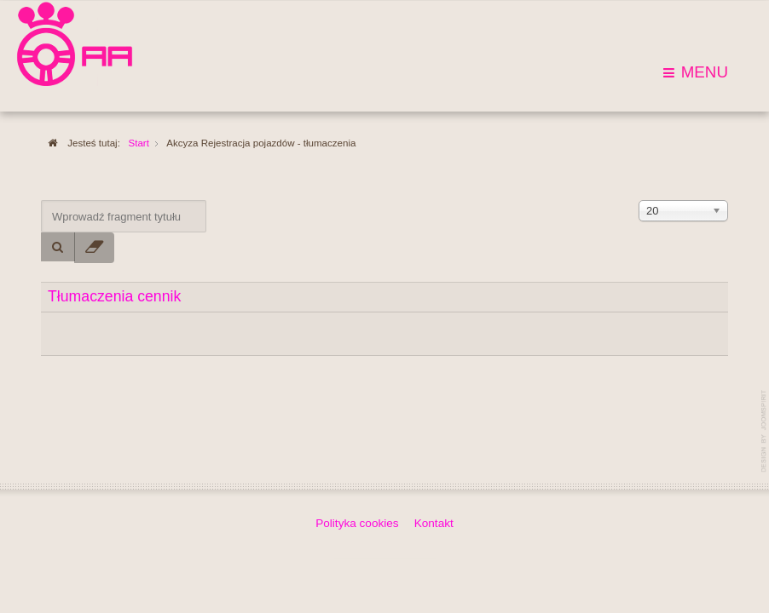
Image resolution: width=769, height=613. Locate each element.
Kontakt (434, 522)
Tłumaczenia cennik (114, 296)
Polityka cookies (356, 522)
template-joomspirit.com (764, 431)
